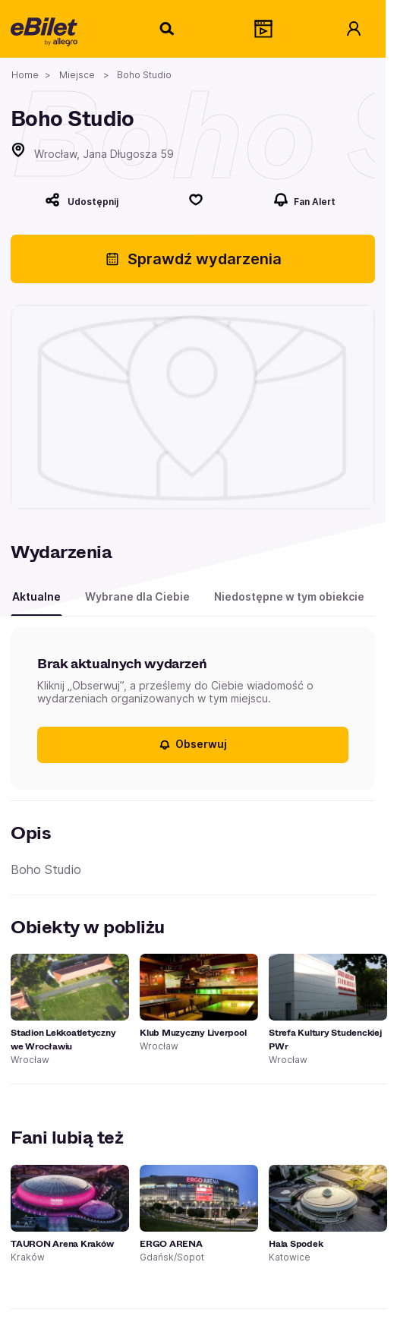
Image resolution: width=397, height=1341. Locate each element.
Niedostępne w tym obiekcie (289, 596)
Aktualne (36, 596)
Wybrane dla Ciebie (137, 596)
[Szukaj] (168, 29)
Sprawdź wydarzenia (193, 259)
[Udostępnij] (82, 199)
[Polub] (196, 199)
